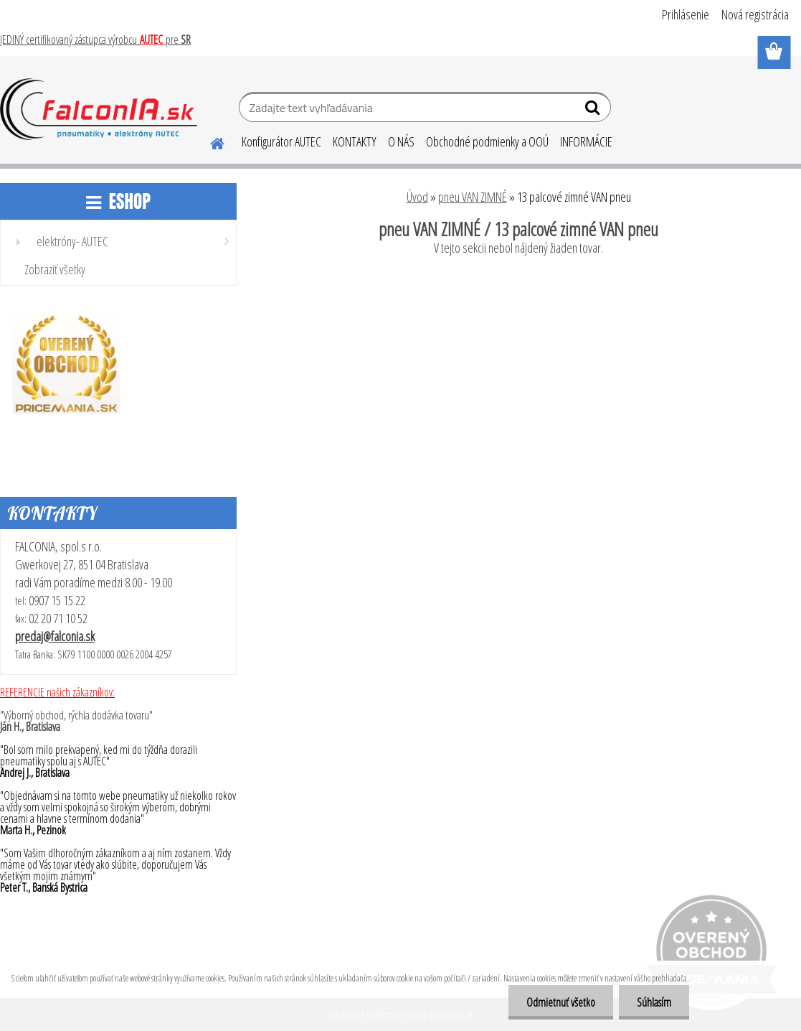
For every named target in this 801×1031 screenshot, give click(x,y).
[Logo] (98, 109)
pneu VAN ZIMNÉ (472, 196)
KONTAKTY (354, 141)
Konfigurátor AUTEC (281, 141)
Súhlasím (654, 1002)
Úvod (417, 196)
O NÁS (401, 141)
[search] (594, 110)
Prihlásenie (685, 14)
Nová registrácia (755, 14)
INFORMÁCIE (586, 141)
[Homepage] (208, 141)
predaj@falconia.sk (55, 636)
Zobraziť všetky (54, 269)
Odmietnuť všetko (560, 1002)
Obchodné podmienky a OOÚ (487, 141)
